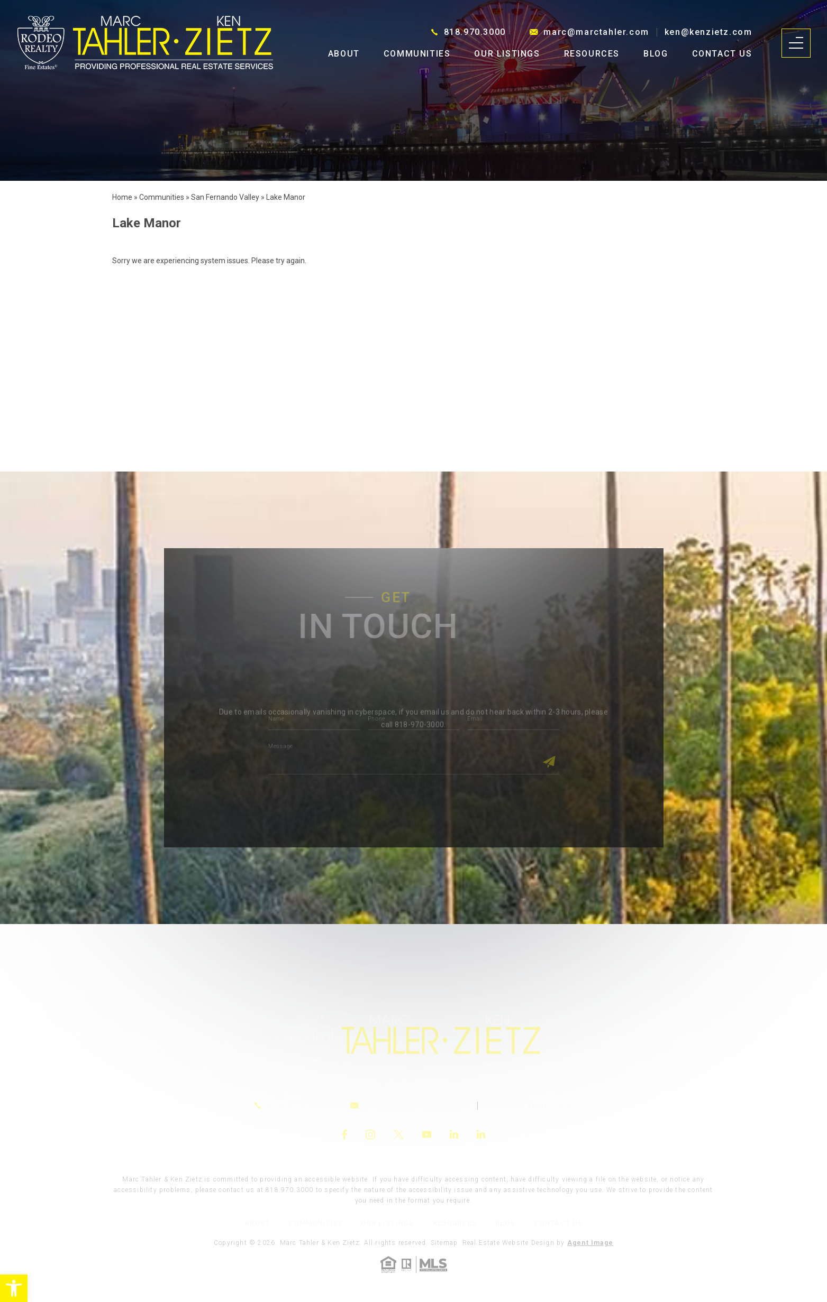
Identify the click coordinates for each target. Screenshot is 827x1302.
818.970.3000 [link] (475, 32)
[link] (14, 1288)
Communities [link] (417, 54)
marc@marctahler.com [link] (596, 32)
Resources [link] (592, 54)
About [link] (344, 54)
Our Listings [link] (507, 54)
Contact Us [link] (722, 54)
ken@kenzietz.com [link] (708, 32)
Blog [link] (655, 54)
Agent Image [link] (590, 1242)
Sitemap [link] (444, 1242)
